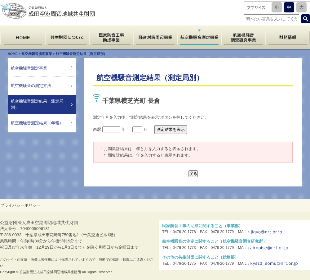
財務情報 (287, 37)
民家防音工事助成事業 (111, 37)
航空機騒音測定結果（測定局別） (81, 54)
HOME (22, 37)
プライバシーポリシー (20, 205)
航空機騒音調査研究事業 (243, 37)
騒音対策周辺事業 (155, 37)
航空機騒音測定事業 (36, 54)
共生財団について (67, 37)
